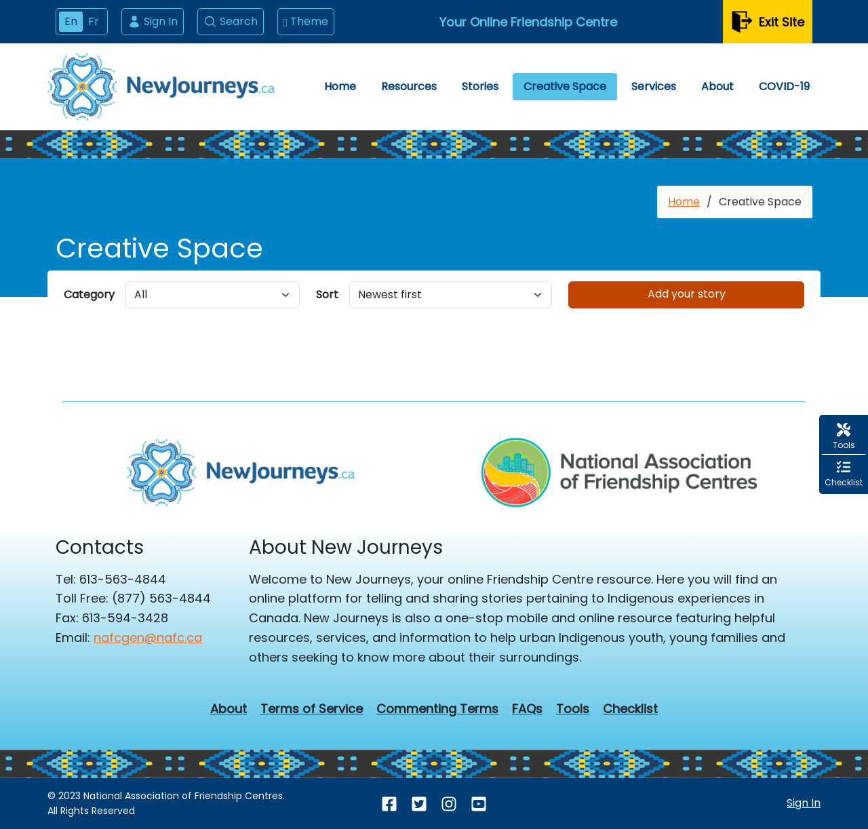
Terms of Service (311, 709)
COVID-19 (784, 86)
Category (89, 294)
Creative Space (565, 86)
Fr (93, 21)
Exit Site (767, 22)
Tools (572, 709)
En (70, 21)
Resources (409, 86)
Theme (305, 22)
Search (230, 21)
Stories (480, 86)
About (717, 86)
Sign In (152, 21)
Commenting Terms (437, 709)
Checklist (630, 709)
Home (340, 86)
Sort (327, 294)
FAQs (527, 709)
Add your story (687, 294)
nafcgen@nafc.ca (148, 637)
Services (653, 86)
